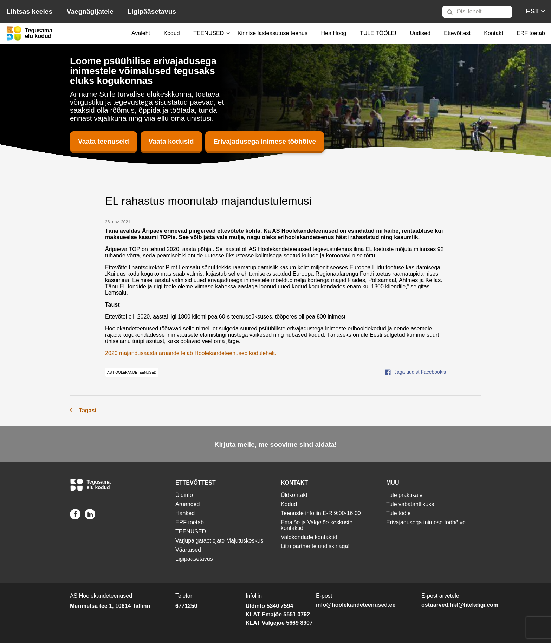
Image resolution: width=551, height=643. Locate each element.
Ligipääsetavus (151, 11)
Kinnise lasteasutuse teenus (272, 33)
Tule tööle (398, 513)
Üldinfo (184, 495)
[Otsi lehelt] (477, 12)
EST (532, 11)
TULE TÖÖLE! (378, 33)
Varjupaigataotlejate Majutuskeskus (219, 541)
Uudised (420, 33)
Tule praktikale (404, 495)
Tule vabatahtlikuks (410, 504)
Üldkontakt (294, 495)
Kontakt (493, 33)
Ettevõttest (457, 33)
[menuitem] (480, 11)
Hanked (185, 513)
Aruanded (187, 504)
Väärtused (188, 550)
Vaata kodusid (171, 141)
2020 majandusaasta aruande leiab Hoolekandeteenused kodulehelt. (190, 353)
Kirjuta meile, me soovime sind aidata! (275, 444)
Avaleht (140, 33)
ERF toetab (531, 33)
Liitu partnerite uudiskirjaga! (315, 546)
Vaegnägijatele (90, 11)
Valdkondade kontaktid (309, 537)
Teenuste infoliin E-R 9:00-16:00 (321, 513)
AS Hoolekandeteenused (131, 372)
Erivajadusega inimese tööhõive (264, 141)
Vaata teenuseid (103, 141)
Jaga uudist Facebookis (415, 372)
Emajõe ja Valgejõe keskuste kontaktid (316, 525)
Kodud (171, 33)
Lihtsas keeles (29, 11)
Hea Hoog (333, 33)
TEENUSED (208, 33)
